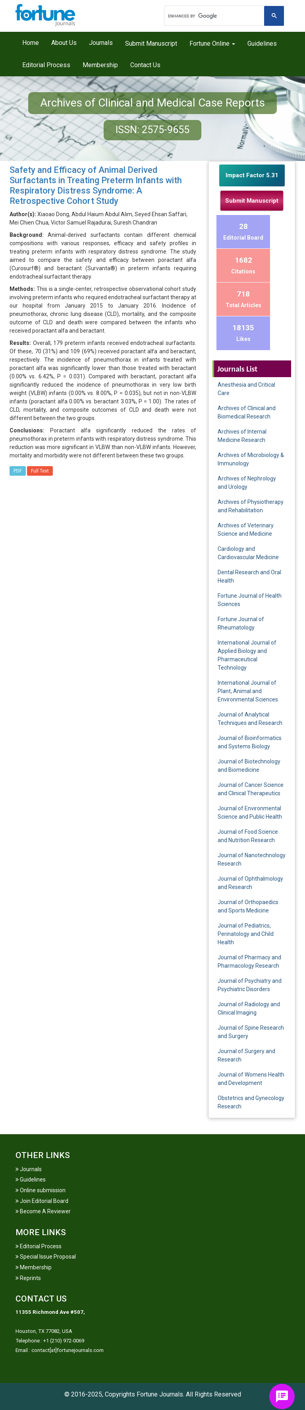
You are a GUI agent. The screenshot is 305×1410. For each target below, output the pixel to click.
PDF (18, 471)
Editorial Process (46, 65)
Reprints (28, 1278)
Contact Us (145, 65)
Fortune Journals (160, 1394)
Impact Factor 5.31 (252, 175)
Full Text (40, 471)
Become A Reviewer (43, 1211)
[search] (215, 16)
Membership (100, 65)
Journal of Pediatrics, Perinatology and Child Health (246, 933)
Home (30, 42)
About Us (64, 42)
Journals (101, 42)
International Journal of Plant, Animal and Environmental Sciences (248, 691)
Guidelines (262, 43)
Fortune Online (212, 43)
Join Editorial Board (41, 1201)
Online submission (40, 1190)
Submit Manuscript (151, 43)
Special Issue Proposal (45, 1256)
